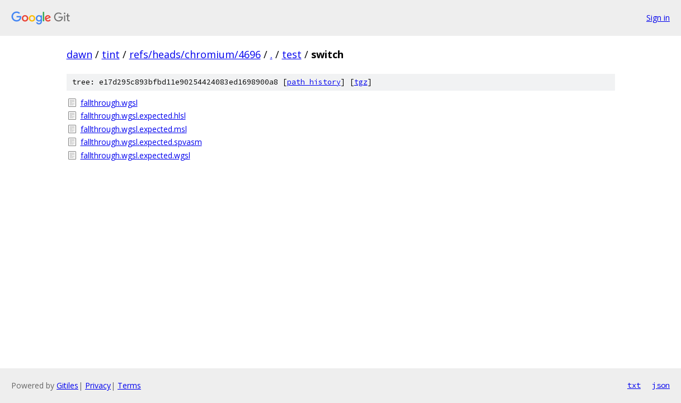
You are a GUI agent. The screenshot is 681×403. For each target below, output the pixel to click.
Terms (129, 385)
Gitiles (67, 385)
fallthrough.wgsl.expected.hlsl (133, 115)
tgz (361, 82)
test (292, 54)
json (661, 385)
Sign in (658, 17)
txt (634, 385)
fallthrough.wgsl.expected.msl (134, 129)
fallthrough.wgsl (109, 102)
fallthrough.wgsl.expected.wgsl (135, 155)
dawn (79, 54)
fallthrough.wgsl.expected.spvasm (141, 142)
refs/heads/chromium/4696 (195, 54)
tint (111, 54)
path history (314, 82)
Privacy (98, 385)
